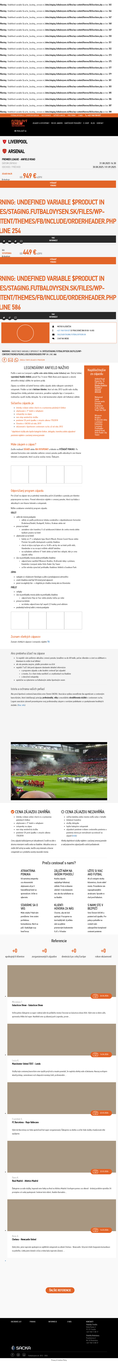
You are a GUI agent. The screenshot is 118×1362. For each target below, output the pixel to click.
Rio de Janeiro (57, 123)
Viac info (21, 705)
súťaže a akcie (59, 115)
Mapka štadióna (101, 385)
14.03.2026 (100, 1229)
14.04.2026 (100, 1054)
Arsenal (16, 151)
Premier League (10, 159)
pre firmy (72, 115)
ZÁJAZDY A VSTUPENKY (41, 123)
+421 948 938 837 (93, 115)
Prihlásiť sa (20, 131)
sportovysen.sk (32, 115)
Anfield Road (28, 159)
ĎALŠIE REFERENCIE (60, 1290)
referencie (46, 115)
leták (74, 835)
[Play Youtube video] (59, 771)
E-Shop (86, 123)
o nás (80, 115)
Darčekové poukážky (72, 123)
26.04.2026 (100, 995)
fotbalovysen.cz (17, 115)
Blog (93, 123)
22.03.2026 (100, 1112)
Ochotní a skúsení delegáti (98, 389)
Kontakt (100, 123)
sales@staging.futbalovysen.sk (71, 334)
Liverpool (17, 141)
